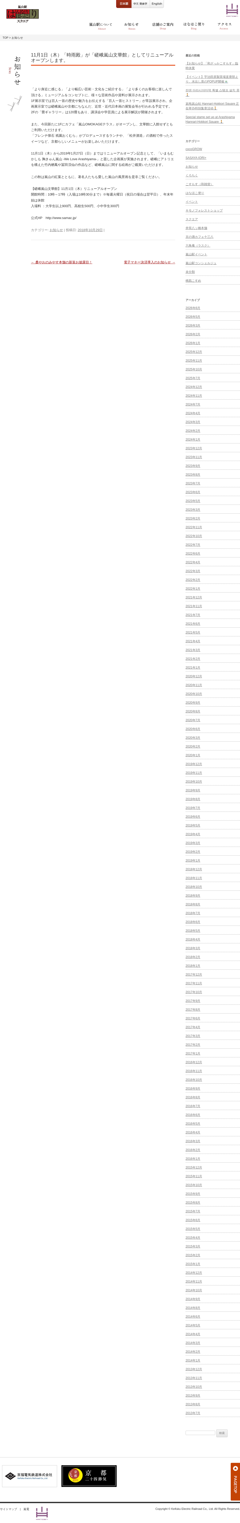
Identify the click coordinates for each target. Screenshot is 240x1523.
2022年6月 (193, 553)
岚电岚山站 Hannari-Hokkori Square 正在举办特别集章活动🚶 (212, 106)
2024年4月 (193, 413)
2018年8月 (193, 904)
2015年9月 (193, 1194)
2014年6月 (193, 1316)
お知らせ (56, 230)
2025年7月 (193, 378)
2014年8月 (193, 1308)
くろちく (192, 175)
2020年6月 (193, 729)
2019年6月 (193, 817)
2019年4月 (193, 834)
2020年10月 (194, 694)
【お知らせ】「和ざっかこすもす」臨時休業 (212, 66)
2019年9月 (193, 790)
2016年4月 (193, 1132)
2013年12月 (194, 1369)
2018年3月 (193, 948)
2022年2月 (193, 580)
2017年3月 (193, 1036)
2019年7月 (193, 808)
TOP (5, 37)
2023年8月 (193, 474)
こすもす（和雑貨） (199, 184)
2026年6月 (193, 308)
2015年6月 (193, 1220)
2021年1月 (193, 667)
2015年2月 (193, 1255)
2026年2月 (193, 334)
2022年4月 (193, 562)
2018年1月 (193, 966)
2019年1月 (193, 860)
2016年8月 (193, 1097)
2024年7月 (193, 404)
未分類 (190, 272)
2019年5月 (193, 825)
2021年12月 (194, 597)
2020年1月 (193, 755)
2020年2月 (193, 746)
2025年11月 (194, 360)
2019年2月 (193, 852)
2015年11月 (194, 1176)
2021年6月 (193, 624)
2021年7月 (193, 615)
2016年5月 (193, 1123)
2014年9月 (193, 1299)
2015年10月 (194, 1185)
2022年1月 (193, 588)
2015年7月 (193, 1211)
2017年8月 (193, 1009)
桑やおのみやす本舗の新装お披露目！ (61, 262)
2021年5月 (193, 632)
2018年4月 (193, 939)
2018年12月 (194, 869)
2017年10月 (194, 992)
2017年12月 (194, 974)
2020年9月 (193, 702)
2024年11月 (194, 396)
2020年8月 (193, 711)
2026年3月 (193, 325)
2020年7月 (193, 720)
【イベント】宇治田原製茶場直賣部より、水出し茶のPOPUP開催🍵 (212, 79)
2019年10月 (194, 781)
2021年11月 (194, 606)
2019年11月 (194, 773)
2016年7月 (193, 1106)
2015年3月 (193, 1246)
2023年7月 (193, 483)
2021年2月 (193, 659)
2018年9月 (193, 895)
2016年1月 (193, 1159)
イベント (192, 202)
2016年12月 (194, 1062)
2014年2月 (193, 1352)
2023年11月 (194, 457)
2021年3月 (193, 650)
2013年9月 (193, 1395)
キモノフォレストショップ (204, 210)
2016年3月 (193, 1141)
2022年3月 (193, 571)
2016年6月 (193, 1115)
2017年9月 (193, 1001)
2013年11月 (194, 1378)
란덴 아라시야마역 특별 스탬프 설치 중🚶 (212, 92)
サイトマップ (8, 1509)
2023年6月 (193, 492)
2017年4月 (193, 1027)
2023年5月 (193, 501)
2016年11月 (194, 1071)
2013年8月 (193, 1404)
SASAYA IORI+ (196, 158)
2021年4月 (193, 641)
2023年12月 (194, 448)
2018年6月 (193, 922)
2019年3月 (193, 843)
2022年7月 (193, 545)
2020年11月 (194, 685)
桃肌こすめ (193, 280)
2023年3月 (193, 510)
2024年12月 (194, 387)
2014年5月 (193, 1325)
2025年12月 (194, 352)
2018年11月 (194, 878)
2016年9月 (193, 1088)
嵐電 (26, 1509)
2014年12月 (194, 1273)
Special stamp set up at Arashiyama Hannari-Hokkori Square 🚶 (210, 119)
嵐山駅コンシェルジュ (201, 263)
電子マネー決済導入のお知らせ (149, 262)
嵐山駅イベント (196, 254)
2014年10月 (194, 1290)
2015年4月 (193, 1238)
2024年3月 (193, 422)
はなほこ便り (195, 193)
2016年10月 (194, 1080)
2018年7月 (193, 913)
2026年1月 (193, 343)
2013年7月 (193, 1413)
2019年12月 (194, 764)
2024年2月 (193, 431)
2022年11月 (194, 527)
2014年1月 (193, 1360)
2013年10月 (194, 1387)
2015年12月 (194, 1167)
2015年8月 (193, 1202)
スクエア (192, 219)
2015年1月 (193, 1264)
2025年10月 (194, 369)
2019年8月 (193, 799)
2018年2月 (193, 957)
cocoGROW (194, 149)
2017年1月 (193, 1053)
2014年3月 (193, 1343)
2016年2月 (193, 1150)
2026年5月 (193, 317)
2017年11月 (194, 983)
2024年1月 (193, 439)
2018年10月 (194, 887)
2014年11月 (194, 1281)
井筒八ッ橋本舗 (196, 228)
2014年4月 (193, 1334)
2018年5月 (193, 931)
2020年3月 (193, 738)
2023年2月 (193, 518)
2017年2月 (193, 1045)
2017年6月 (193, 1018)
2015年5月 (193, 1229)
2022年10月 (194, 536)
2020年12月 (194, 676)
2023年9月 (193, 466)
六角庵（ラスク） (198, 245)
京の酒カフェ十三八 (199, 237)
